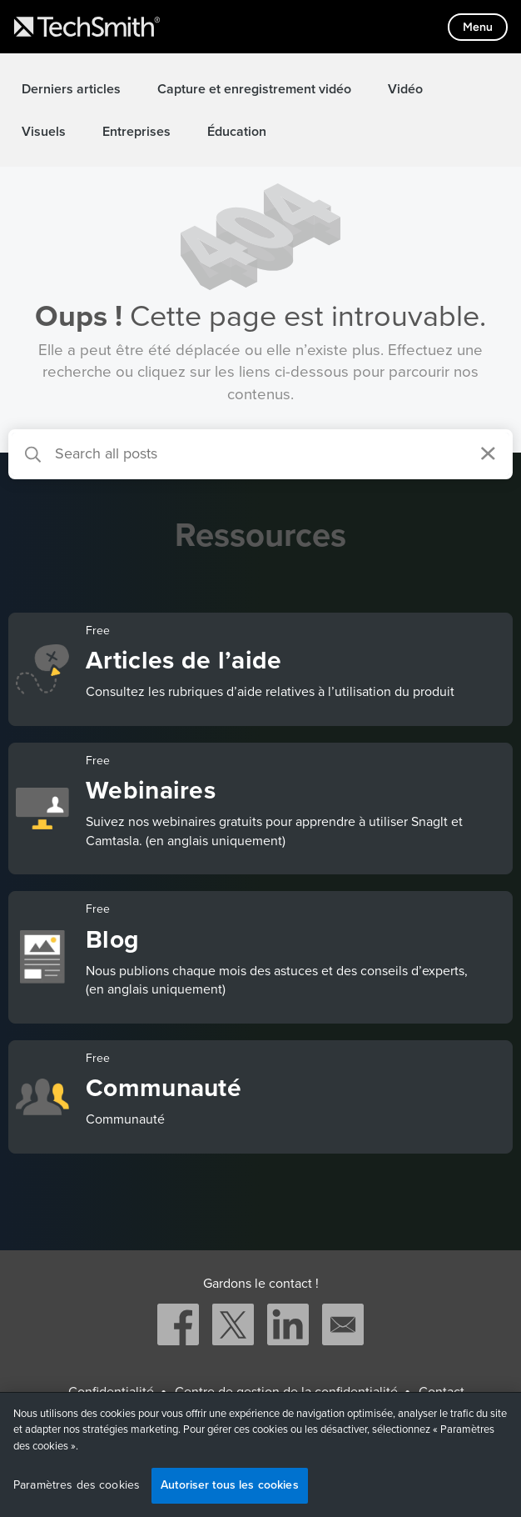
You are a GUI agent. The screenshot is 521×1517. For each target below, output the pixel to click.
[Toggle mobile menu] (478, 27)
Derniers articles (71, 89)
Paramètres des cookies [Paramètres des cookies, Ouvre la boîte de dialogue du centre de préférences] (76, 1485)
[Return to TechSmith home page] (87, 27)
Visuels (44, 131)
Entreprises (136, 131)
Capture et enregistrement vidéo (254, 89)
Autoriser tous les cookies (230, 1485)
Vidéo (405, 89)
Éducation (236, 131)
